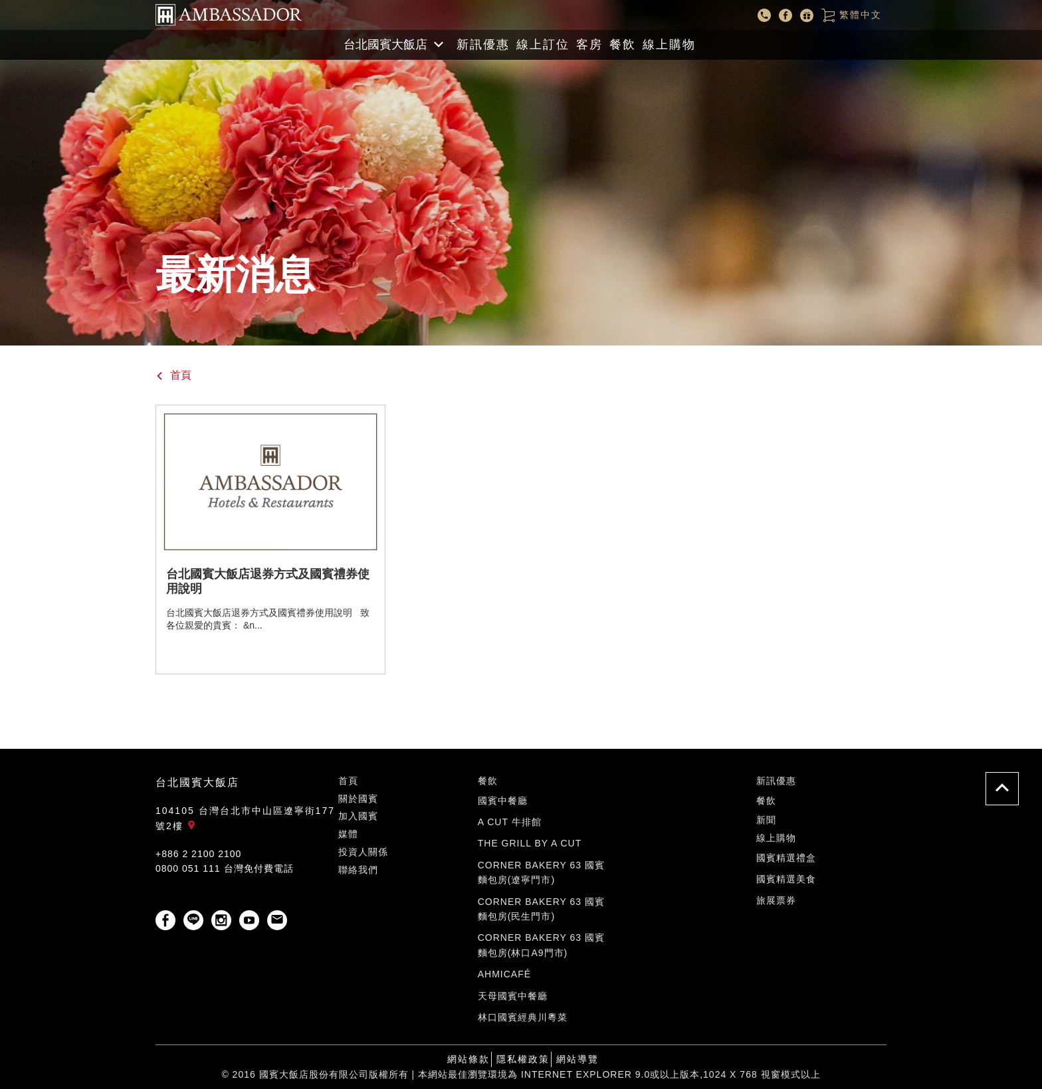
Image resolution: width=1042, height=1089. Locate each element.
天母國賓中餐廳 (513, 996)
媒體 (348, 834)
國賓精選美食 (786, 879)
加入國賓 (358, 816)
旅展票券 (776, 900)
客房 (589, 44)
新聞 (766, 820)
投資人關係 (363, 851)
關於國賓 (358, 798)
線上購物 (669, 44)
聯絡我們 (358, 869)
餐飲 (622, 44)
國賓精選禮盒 (786, 857)
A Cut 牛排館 (510, 822)
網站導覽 (577, 1059)
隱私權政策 (523, 1059)
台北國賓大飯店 (197, 782)
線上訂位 (543, 44)
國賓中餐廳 (503, 800)
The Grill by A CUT (530, 843)
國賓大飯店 (229, 15)
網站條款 (468, 1059)
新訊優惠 (483, 44)
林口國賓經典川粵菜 (523, 1017)
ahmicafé (504, 974)
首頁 (173, 375)
